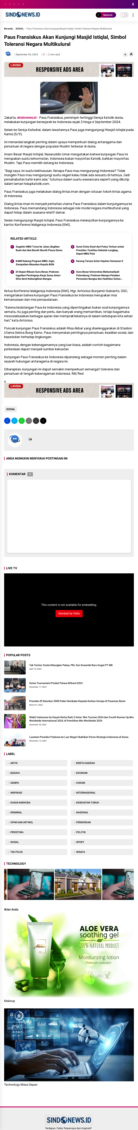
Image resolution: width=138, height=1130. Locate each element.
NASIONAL (82, 812)
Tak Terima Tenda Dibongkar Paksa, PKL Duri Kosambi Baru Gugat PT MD (71, 665)
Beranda (8, 28)
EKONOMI (82, 772)
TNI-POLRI (16, 852)
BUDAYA (15, 772)
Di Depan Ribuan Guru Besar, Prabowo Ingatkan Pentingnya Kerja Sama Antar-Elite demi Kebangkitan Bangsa (38, 275)
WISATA (80, 852)
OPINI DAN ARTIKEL (21, 822)
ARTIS (13, 763)
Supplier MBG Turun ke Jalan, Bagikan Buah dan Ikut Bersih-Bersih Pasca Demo (39, 248)
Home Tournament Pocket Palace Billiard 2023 (56, 683)
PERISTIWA (16, 832)
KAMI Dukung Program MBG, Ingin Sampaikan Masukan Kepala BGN (35, 263)
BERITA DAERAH (85, 763)
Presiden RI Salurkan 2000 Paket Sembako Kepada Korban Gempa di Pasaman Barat (77, 701)
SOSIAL (20, 28)
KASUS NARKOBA (20, 802)
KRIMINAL (16, 812)
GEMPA (14, 782)
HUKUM (80, 782)
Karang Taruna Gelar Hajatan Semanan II (99, 261)
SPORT (80, 842)
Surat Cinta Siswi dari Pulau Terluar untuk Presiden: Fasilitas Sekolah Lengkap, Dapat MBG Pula (100, 250)
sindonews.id (26, 118)
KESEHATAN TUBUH (87, 802)
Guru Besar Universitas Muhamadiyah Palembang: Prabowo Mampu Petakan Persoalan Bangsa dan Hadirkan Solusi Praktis (98, 275)
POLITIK (81, 832)
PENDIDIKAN (83, 822)
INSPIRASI (16, 792)
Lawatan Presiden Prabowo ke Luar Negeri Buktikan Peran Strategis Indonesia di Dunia (78, 737)
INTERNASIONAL (86, 792)
